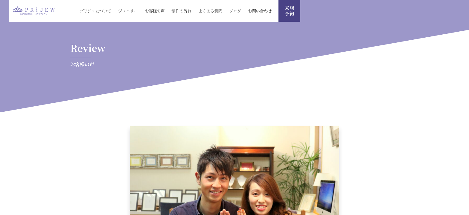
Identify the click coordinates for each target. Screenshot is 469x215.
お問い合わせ (260, 11)
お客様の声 (155, 11)
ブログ (235, 11)
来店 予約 (289, 10)
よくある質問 (210, 11)
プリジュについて (95, 11)
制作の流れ (181, 11)
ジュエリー (128, 11)
